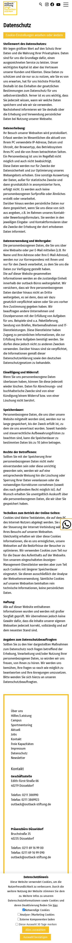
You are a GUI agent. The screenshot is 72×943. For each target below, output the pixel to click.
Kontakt (16, 739)
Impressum (18, 749)
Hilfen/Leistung (21, 716)
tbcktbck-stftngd (31, 804)
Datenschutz (19, 753)
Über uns (17, 711)
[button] (47, 4)
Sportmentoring (21, 725)
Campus (16, 720)
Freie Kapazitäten (22, 744)
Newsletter (18, 758)
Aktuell (15, 730)
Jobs (14, 734)
